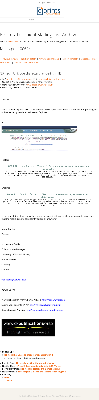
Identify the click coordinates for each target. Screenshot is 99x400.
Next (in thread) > (70, 58)
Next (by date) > (28, 58)
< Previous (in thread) (49, 58)
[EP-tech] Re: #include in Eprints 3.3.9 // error (38, 366)
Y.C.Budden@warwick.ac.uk (39, 84)
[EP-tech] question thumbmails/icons (34, 363)
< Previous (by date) (9, 58)
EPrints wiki (13, 41)
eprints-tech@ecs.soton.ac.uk (20, 79)
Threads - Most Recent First (27, 62)
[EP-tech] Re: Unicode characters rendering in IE (28, 354)
